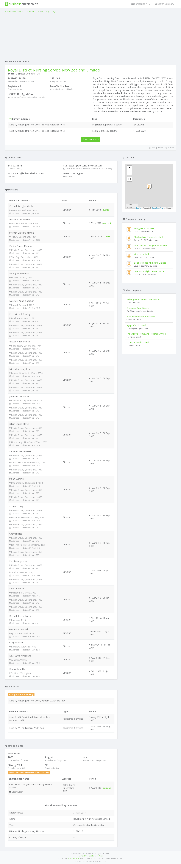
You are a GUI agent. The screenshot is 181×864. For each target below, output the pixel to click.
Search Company (164, 3)
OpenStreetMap (157, 208)
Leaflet (138, 208)
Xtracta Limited (141, 254)
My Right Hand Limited (137, 342)
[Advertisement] (90, 36)
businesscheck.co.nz (14, 11)
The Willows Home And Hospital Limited (146, 333)
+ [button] (129, 168)
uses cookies (73, 858)
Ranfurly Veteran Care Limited (141, 316)
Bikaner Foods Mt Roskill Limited (150, 262)
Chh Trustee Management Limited (150, 245)
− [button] (129, 172)
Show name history (91, 139)
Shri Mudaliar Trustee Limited (148, 237)
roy (47, 11)
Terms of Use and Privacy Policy (90, 856)
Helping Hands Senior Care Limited (143, 299)
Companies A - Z (140, 3)
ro (42, 11)
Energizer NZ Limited (144, 228)
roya (54, 11)
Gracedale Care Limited (137, 308)
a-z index (31, 11)
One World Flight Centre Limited (149, 271)
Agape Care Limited (136, 325)
